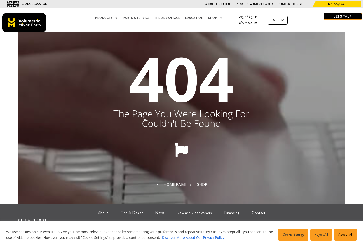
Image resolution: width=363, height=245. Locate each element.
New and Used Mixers (260, 4)
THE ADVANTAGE (167, 18)
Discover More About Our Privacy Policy (193, 237)
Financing (283, 4)
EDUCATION (194, 18)
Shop (215, 18)
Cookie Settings (293, 234)
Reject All (321, 234)
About (209, 4)
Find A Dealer (225, 4)
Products (106, 18)
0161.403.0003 (32, 220)
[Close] (358, 225)
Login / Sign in (248, 16)
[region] (181, 233)
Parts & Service (136, 18)
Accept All (345, 234)
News (240, 4)
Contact (298, 4)
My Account (248, 22)
